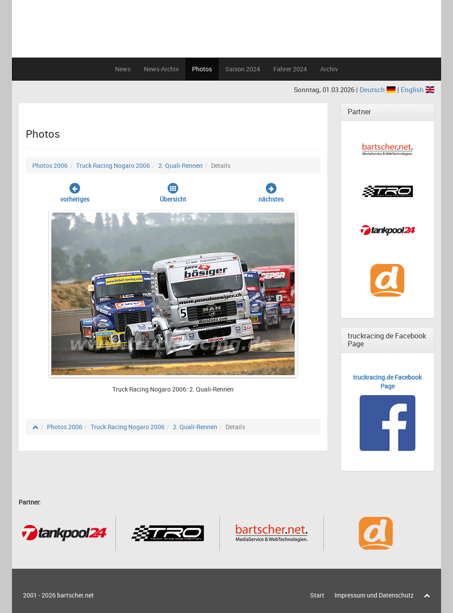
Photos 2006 (50, 165)
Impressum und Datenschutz (374, 595)
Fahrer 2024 (290, 69)
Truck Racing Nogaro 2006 (113, 165)
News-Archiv (161, 69)
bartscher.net (75, 595)
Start (317, 595)
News (123, 69)
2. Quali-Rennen (180, 165)
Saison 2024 (242, 69)
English (417, 89)
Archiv (329, 69)
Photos (202, 69)
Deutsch (378, 89)
